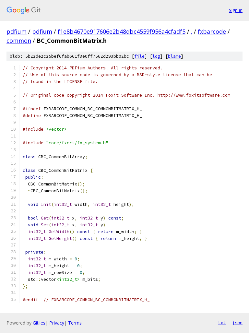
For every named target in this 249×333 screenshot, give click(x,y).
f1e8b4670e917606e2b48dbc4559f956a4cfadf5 (121, 31)
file (139, 56)
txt (222, 323)
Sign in (236, 10)
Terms (75, 323)
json (237, 323)
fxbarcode (212, 31)
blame (174, 56)
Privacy (56, 323)
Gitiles (39, 323)
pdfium (16, 31)
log (156, 56)
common (18, 40)
